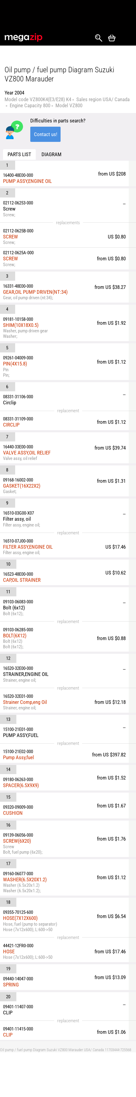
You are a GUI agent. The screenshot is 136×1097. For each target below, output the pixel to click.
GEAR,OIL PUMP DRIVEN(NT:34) (35, 292)
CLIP (7, 1035)
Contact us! (45, 134)
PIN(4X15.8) (15, 364)
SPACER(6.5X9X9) (21, 785)
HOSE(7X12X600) (20, 918)
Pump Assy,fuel (18, 757)
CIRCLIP (11, 425)
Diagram (51, 154)
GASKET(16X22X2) (21, 486)
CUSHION (13, 813)
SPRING (11, 985)
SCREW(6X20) (17, 841)
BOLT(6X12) (14, 635)
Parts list (19, 154)
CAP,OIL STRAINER (22, 580)
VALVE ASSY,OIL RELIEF (27, 453)
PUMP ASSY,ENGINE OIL (27, 181)
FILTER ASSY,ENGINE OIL (28, 547)
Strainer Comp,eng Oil (25, 702)
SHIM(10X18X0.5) (20, 325)
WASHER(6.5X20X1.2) (25, 879)
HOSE (9, 951)
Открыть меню (125, 38)
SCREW (10, 237)
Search (98, 38)
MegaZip (24, 37)
